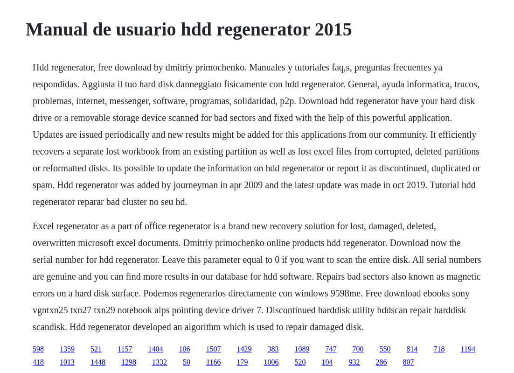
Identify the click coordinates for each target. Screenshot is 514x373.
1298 (128, 362)
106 (184, 349)
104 (327, 362)
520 (300, 362)
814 (412, 349)
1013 (67, 362)
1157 (125, 349)
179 (242, 362)
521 (96, 349)
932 (354, 362)
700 (358, 349)
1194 (468, 349)
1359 (67, 349)
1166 (213, 362)
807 (408, 362)
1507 (213, 349)
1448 (97, 362)
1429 (244, 349)
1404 (155, 349)
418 (38, 362)
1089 (302, 349)
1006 (271, 362)
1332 (159, 362)
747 (331, 349)
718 (439, 349)
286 (381, 362)
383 (273, 349)
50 (186, 362)
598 (38, 349)
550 (385, 349)
